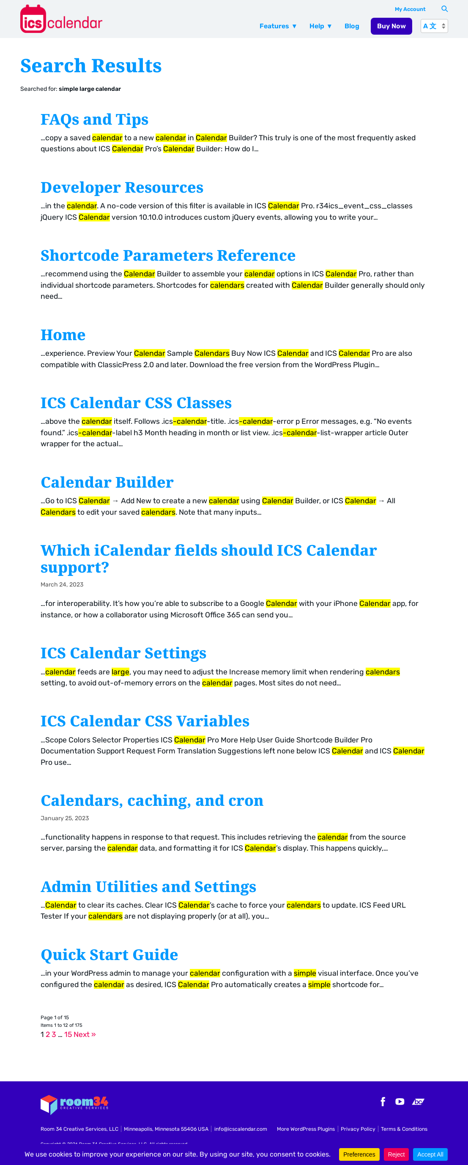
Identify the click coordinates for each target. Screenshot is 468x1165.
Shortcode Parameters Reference (168, 255)
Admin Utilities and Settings (148, 886)
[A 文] (434, 26)
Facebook (382, 1101)
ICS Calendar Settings (123, 652)
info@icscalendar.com (240, 1129)
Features (274, 26)
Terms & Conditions (404, 1129)
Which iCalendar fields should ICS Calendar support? (209, 558)
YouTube (400, 1101)
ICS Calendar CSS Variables (145, 720)
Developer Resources (122, 187)
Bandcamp (418, 1101)
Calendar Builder (107, 482)
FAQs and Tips (94, 119)
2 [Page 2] (48, 1034)
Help (316, 26)
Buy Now (391, 26)
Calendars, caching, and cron (152, 800)
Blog (352, 26)
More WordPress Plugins (306, 1129)
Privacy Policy (358, 1129)
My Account (410, 9)
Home (63, 334)
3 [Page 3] (54, 1034)
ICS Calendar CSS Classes (136, 402)
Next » (85, 1034)
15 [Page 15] (68, 1034)
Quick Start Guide (109, 954)
